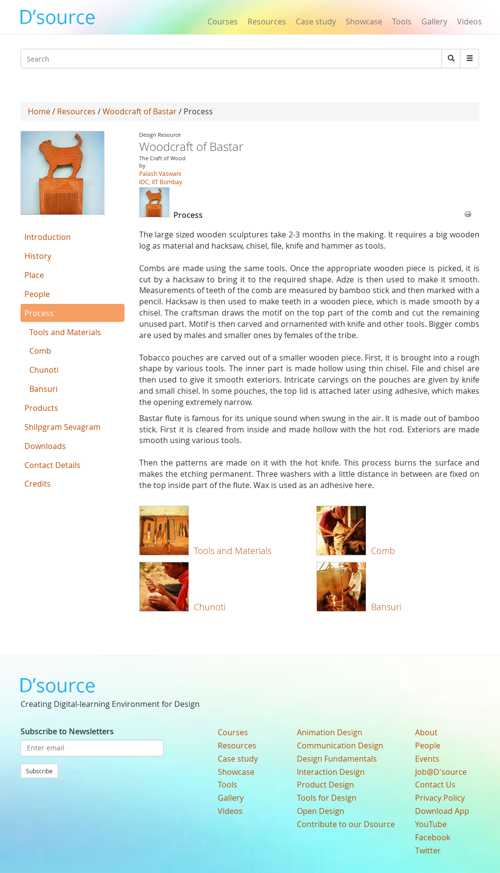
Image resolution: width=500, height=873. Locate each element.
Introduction (47, 237)
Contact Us (435, 784)
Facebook (432, 837)
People (37, 294)
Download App (442, 811)
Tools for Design (326, 797)
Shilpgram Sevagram (62, 427)
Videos (469, 21)
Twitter (428, 850)
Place (34, 275)
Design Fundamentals (337, 758)
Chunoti (210, 607)
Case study (316, 21)
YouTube (431, 824)
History (37, 256)
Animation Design (329, 732)
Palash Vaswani (160, 173)
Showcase (364, 21)
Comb (383, 550)
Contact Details (52, 465)
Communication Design (340, 745)
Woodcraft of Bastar (140, 111)
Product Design (325, 784)
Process (39, 313)
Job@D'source (441, 772)
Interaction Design (331, 772)
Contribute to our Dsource (346, 824)
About (426, 732)
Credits (37, 483)
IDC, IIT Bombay (160, 182)
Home (39, 111)
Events (427, 758)
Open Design (320, 811)
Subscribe (39, 771)
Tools (402, 21)
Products (41, 408)
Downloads (45, 446)
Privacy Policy (440, 797)
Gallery (434, 21)
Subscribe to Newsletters (67, 731)
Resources (267, 21)
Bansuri (386, 607)
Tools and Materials (232, 550)
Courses (223, 21)
